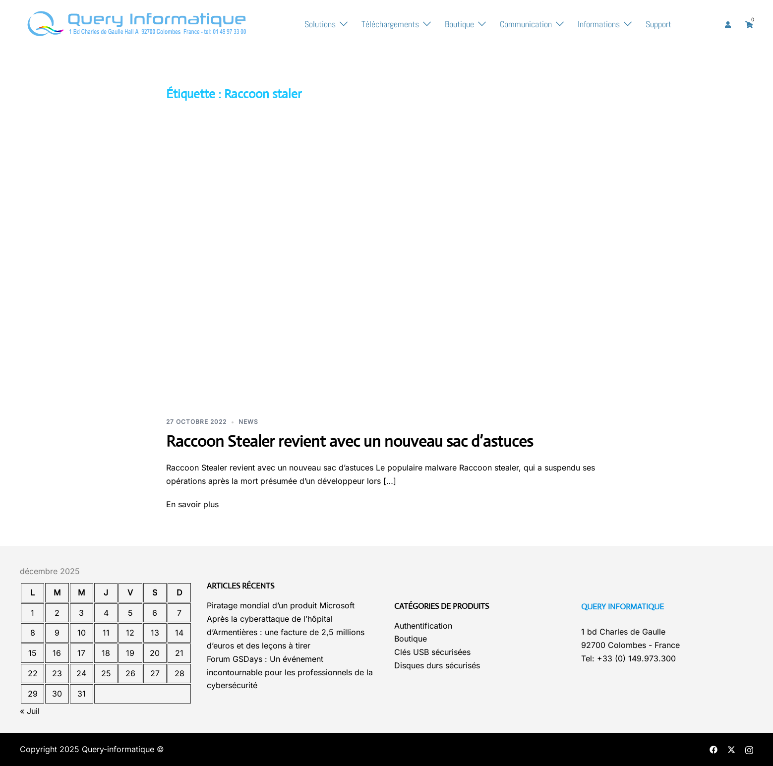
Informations (599, 24)
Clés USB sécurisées (432, 652)
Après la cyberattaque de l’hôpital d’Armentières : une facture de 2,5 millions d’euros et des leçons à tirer (285, 632)
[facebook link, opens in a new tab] (713, 749)
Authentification (423, 626)
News (248, 421)
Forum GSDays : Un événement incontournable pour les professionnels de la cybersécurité (290, 672)
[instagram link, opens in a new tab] (749, 749)
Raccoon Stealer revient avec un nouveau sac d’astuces (349, 441)
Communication (526, 24)
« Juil (30, 711)
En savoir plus (192, 504)
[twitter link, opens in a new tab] (731, 749)
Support (658, 24)
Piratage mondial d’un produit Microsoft (281, 605)
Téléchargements (390, 24)
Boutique (459, 24)
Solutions (320, 24)
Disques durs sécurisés (437, 665)
